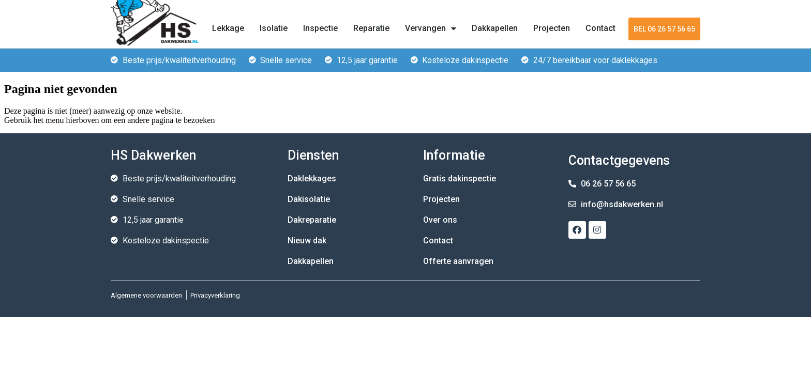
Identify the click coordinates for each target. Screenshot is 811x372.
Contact (600, 28)
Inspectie (320, 28)
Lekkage (228, 28)
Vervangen (430, 28)
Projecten (551, 28)
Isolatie (274, 28)
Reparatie (371, 28)
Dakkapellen (495, 28)
